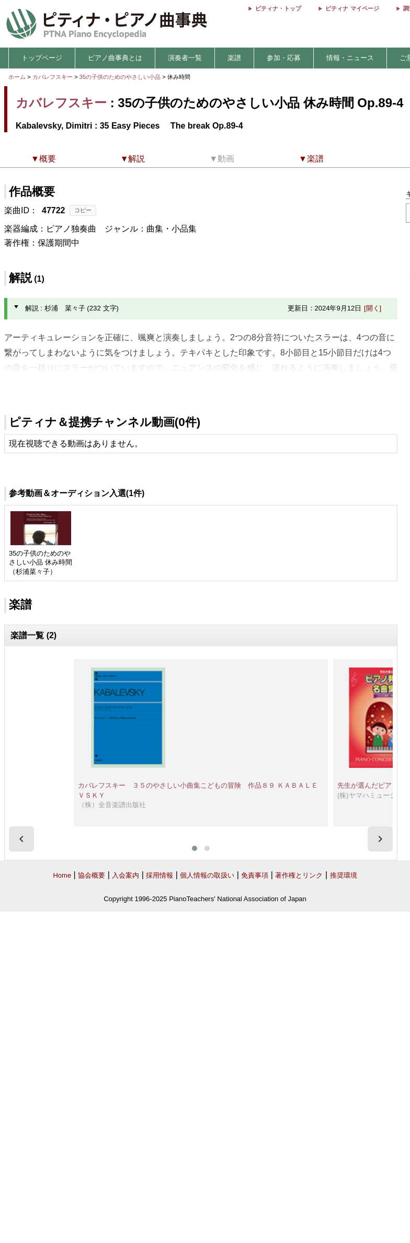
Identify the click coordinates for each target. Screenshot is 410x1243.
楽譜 (234, 58)
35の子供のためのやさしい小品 (121, 77)
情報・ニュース (350, 58)
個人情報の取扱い (207, 875)
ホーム (17, 77)
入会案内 (125, 875)
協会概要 (91, 875)
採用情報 (159, 875)
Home (62, 875)
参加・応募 (284, 58)
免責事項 (254, 875)
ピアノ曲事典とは (115, 58)
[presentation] (21, 838)
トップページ (41, 58)
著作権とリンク (299, 875)
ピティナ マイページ (352, 8)
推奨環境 (343, 875)
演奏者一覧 (185, 58)
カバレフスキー (52, 77)
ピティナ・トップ (278, 8)
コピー (83, 210)
